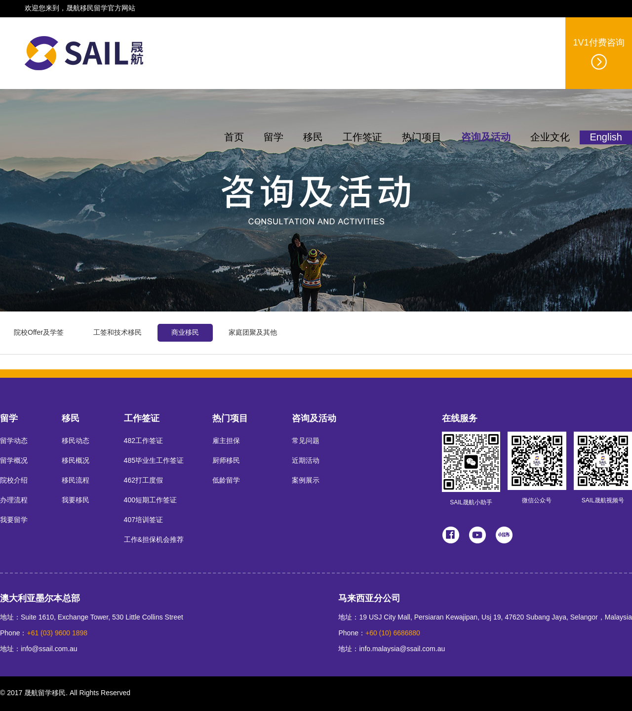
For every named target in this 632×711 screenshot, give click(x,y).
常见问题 (305, 441)
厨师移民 (226, 461)
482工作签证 (143, 441)
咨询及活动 (486, 138)
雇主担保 (226, 441)
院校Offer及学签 (39, 333)
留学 (273, 138)
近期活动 (305, 461)
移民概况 (75, 461)
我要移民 (75, 500)
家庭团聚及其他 (253, 333)
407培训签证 (143, 520)
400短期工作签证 (150, 500)
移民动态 (75, 441)
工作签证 (362, 138)
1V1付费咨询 (598, 54)
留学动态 (14, 441)
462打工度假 (143, 481)
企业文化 (550, 138)
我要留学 (14, 520)
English (606, 138)
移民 (313, 138)
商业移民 (185, 333)
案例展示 (305, 481)
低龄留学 (226, 481)
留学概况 (14, 461)
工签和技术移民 (117, 333)
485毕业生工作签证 (154, 461)
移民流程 (75, 481)
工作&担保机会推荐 (154, 540)
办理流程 (14, 500)
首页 (234, 138)
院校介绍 (14, 481)
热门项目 (421, 138)
